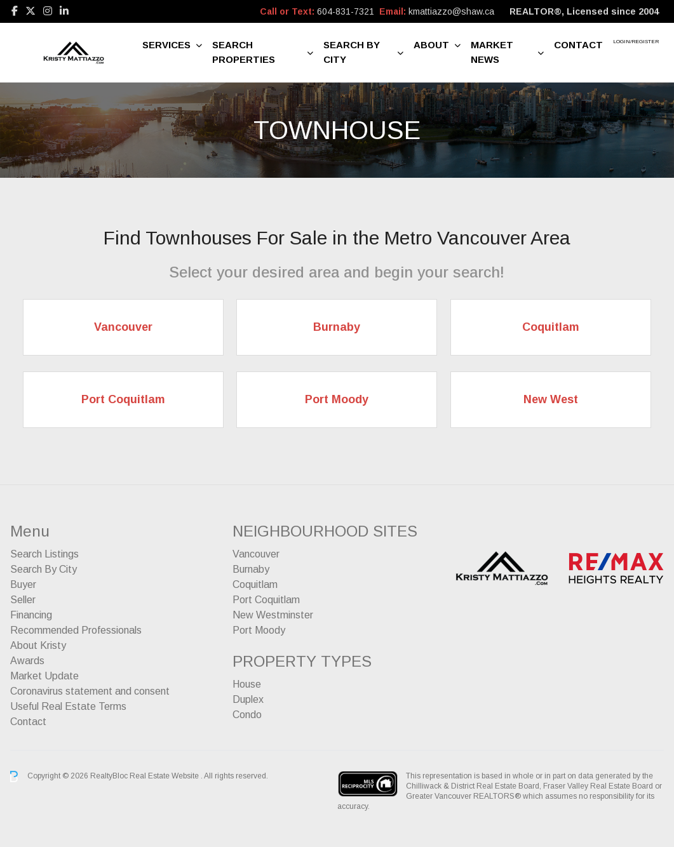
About (431, 44)
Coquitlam (255, 584)
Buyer (23, 584)
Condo (247, 714)
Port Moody (259, 630)
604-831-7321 (345, 11)
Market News (492, 52)
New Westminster (273, 615)
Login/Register (636, 41)
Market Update (44, 675)
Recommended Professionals (76, 630)
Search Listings (44, 554)
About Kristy (38, 645)
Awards (27, 660)
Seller (23, 599)
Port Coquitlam (266, 599)
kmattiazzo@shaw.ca (451, 11)
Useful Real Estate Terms (68, 706)
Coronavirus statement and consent (90, 691)
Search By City (351, 52)
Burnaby (251, 569)
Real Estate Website (165, 775)
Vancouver (256, 554)
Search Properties (243, 52)
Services (166, 44)
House (247, 684)
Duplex (248, 699)
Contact (578, 44)
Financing (31, 615)
